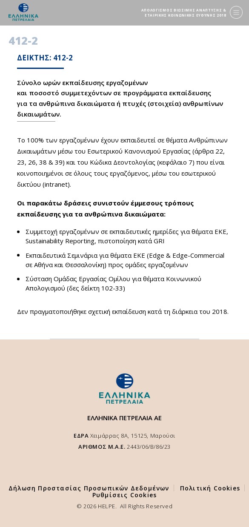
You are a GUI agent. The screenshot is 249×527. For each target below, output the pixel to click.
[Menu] (236, 12)
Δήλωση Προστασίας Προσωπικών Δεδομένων (89, 488)
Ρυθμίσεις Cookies (124, 495)
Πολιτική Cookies (210, 488)
